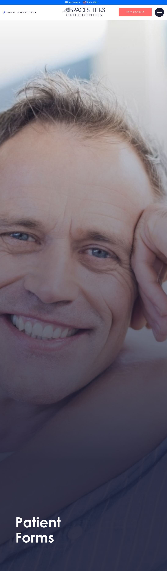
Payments (72, 2)
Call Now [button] (9, 12)
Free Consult (135, 12)
